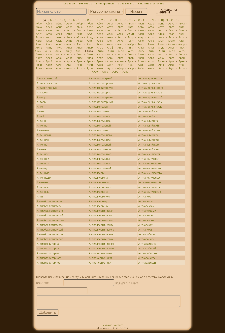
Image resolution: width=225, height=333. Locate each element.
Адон (141, 33)
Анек (171, 47)
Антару (41, 97)
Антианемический (149, 168)
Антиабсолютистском (50, 234)
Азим (39, 37)
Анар (100, 47)
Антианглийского (149, 130)
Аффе (140, 68)
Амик (151, 44)
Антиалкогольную (100, 154)
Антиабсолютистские (50, 210)
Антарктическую (47, 87)
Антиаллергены (98, 206)
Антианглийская (148, 111)
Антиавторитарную (101, 87)
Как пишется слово (151, 3)
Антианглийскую (148, 149)
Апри (110, 58)
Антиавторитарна (48, 243)
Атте (79, 68)
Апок (59, 58)
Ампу (49, 47)
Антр (161, 54)
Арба (151, 58)
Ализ (120, 40)
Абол (69, 23)
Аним (38, 51)
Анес (182, 47)
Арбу (161, 58)
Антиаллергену (98, 201)
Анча (182, 54)
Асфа (171, 64)
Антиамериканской (150, 97)
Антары (41, 102)
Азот (49, 37)
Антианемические (149, 163)
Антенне (42, 144)
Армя (110, 61)
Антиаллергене (98, 191)
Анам (90, 47)
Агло (49, 33)
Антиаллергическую (101, 248)
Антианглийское (148, 135)
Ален (110, 40)
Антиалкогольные (100, 163)
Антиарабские (147, 243)
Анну (69, 51)
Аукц (100, 68)
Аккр (130, 37)
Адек (110, 33)
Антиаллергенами (100, 187)
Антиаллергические (101, 220)
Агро (69, 33)
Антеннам (43, 130)
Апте (120, 58)
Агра (59, 33)
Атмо (59, 68)
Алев (100, 40)
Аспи (110, 64)
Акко (120, 37)
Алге (90, 40)
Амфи (59, 47)
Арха (171, 61)
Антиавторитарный (101, 102)
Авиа (161, 23)
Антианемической (149, 182)
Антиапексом (146, 220)
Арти (141, 61)
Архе (182, 61)
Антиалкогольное (100, 140)
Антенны (42, 182)
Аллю (171, 40)
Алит (131, 40)
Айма (79, 37)
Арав (131, 58)
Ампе (39, 47)
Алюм (99, 44)
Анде (161, 47)
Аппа (90, 58)
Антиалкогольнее (100, 120)
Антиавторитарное (48, 262)
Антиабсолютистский (50, 215)
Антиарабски (146, 239)
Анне (58, 51)
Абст (110, 23)
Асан (69, 64)
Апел (49, 58)
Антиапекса (145, 201)
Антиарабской (147, 262)
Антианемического (150, 173)
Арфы (161, 61)
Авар (151, 23)
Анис (48, 51)
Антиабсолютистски (49, 206)
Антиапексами (147, 210)
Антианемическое (149, 177)
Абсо (100, 23)
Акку (140, 37)
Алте (38, 44)
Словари (69, 3)
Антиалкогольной (100, 144)
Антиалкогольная (100, 116)
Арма (90, 61)
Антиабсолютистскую (50, 239)
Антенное (43, 154)
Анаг (69, 47)
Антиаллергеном (99, 196)
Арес (39, 61)
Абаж (39, 23)
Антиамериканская (100, 258)
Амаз (110, 44)
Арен (182, 58)
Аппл (100, 58)
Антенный (43, 191)
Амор (181, 44)
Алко (141, 40)
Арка (69, 61)
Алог (181, 40)
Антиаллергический (101, 225)
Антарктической (47, 78)
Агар (171, 30)
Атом (69, 68)
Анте (40, 106)
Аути (110, 68)
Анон (79, 51)
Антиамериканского (150, 87)
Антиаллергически (100, 215)
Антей (40, 116)
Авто (110, 27)
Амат (120, 44)
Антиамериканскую (150, 106)
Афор (130, 68)
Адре (151, 33)
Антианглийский (148, 125)
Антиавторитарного (49, 258)
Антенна (42, 125)
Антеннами (44, 135)
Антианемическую (149, 191)
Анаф (110, 47)
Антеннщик (44, 177)
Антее (40, 111)
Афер (120, 68)
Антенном (43, 163)
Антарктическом (47, 83)
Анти (101, 51)
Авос (90, 27)
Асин (90, 64)
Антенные (43, 187)
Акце (69, 40)
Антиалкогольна (99, 111)
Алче (49, 44)
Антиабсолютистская (50, 201)
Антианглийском (148, 144)
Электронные (105, 3)
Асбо (80, 64)
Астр (151, 64)
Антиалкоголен (98, 106)
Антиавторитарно (48, 253)
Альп (69, 44)
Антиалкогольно (99, 130)
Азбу (181, 33)
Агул (90, 33)
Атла (49, 68)
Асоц (100, 64)
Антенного (43, 149)
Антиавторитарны (100, 92)
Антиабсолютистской (50, 229)
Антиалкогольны (99, 158)
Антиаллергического (102, 229)
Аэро (182, 68)
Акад (90, 37)
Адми (130, 33)
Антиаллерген (97, 173)
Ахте (161, 68)
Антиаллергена (98, 177)
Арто (151, 61)
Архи (39, 64)
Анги (131, 47)
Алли (161, 40)
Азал (171, 33)
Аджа (120, 33)
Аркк (79, 61)
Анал (79, 47)
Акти (182, 37)
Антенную (43, 173)
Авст (100, 27)
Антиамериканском (150, 102)
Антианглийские (148, 120)
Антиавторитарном (101, 83)
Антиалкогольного (100, 135)
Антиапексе (145, 215)
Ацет (171, 68)
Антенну (42, 168)
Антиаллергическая (101, 210)
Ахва (151, 68)
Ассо (141, 64)
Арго (171, 58)
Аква (110, 37)
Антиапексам (146, 206)
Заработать (126, 3)
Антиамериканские (150, 78)
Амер (141, 44)
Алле (151, 40)
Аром (120, 61)
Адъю (161, 33)
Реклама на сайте (112, 327)
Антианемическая (149, 154)
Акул (49, 40)
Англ (141, 47)
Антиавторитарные (101, 97)
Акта (171, 37)
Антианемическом (149, 187)
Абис (59, 23)
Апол (69, 58)
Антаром (42, 92)
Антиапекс (144, 196)
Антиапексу (145, 225)
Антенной (43, 158)
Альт (80, 44)
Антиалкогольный (100, 168)
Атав (181, 64)
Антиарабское (147, 258)
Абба (49, 23)
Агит (38, 33)
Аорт (39, 58)
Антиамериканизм (100, 253)
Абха (120, 23)
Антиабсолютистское (50, 225)
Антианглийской (148, 140)
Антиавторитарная (48, 248)
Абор (79, 23)
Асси (120, 64)
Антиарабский (147, 248)
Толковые (85, 3)
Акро (151, 37)
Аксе (161, 37)
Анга (120, 47)
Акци (79, 40)
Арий (49, 61)
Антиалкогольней (100, 125)
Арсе (130, 61)
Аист (69, 37)
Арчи (59, 64)
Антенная (43, 140)
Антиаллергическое (101, 234)
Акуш (59, 40)
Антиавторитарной (101, 78)
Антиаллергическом (101, 243)
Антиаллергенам (99, 182)
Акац (100, 37)
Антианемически (148, 158)
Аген (182, 30)
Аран (141, 58)
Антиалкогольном (100, 149)
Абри (90, 23)
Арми (100, 61)
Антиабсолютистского (50, 220)
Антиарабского (147, 253)
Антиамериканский (150, 83)
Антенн (41, 120)
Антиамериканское (150, 92)
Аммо (171, 44)
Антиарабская (147, 234)
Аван (131, 23)
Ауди (90, 68)
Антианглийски (147, 116)
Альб (59, 44)
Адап (100, 33)
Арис (59, 61)
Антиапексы (145, 229)
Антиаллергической (101, 239)
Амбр (130, 44)
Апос (80, 58)
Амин (161, 44)
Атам (39, 68)
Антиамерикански (100, 262)
